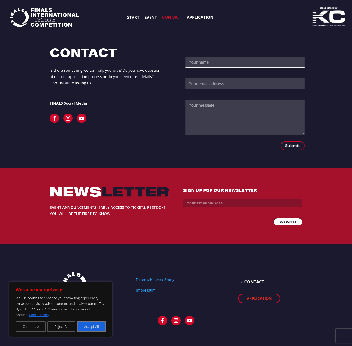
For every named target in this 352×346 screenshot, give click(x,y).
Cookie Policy (39, 315)
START (133, 17)
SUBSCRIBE (288, 222)
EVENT (150, 17)
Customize (31, 326)
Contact (171, 17)
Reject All (61, 326)
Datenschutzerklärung (155, 279)
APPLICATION (200, 17)
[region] (60, 309)
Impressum (146, 290)
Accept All (91, 326)
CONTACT (254, 282)
